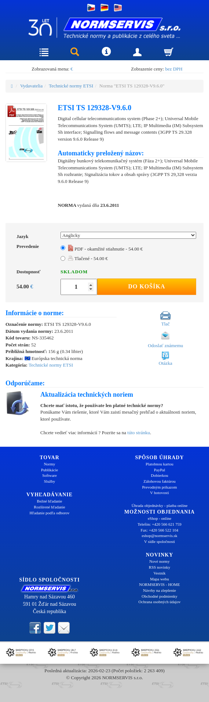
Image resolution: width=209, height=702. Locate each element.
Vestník (160, 573)
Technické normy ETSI (71, 86)
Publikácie (49, 470)
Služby (49, 481)
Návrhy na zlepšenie (159, 590)
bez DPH (173, 69)
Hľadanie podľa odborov (49, 513)
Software (49, 475)
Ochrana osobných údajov (160, 602)
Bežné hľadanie (49, 501)
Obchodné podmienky (159, 596)
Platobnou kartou (159, 464)
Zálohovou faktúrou (159, 481)
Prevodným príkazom (159, 487)
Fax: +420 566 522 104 (160, 530)
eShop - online (159, 518)
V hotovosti (159, 492)
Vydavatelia (31, 86)
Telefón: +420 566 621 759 (160, 524)
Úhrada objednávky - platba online (160, 505)
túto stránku (138, 432)
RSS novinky (159, 567)
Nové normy (159, 561)
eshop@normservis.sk (159, 535)
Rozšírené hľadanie (49, 507)
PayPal (159, 470)
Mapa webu (159, 579)
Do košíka (146, 286)
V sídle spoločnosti (159, 541)
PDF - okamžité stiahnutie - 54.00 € (105, 249)
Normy (49, 464)
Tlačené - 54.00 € (88, 258)
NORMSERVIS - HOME (159, 584)
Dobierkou (159, 475)
